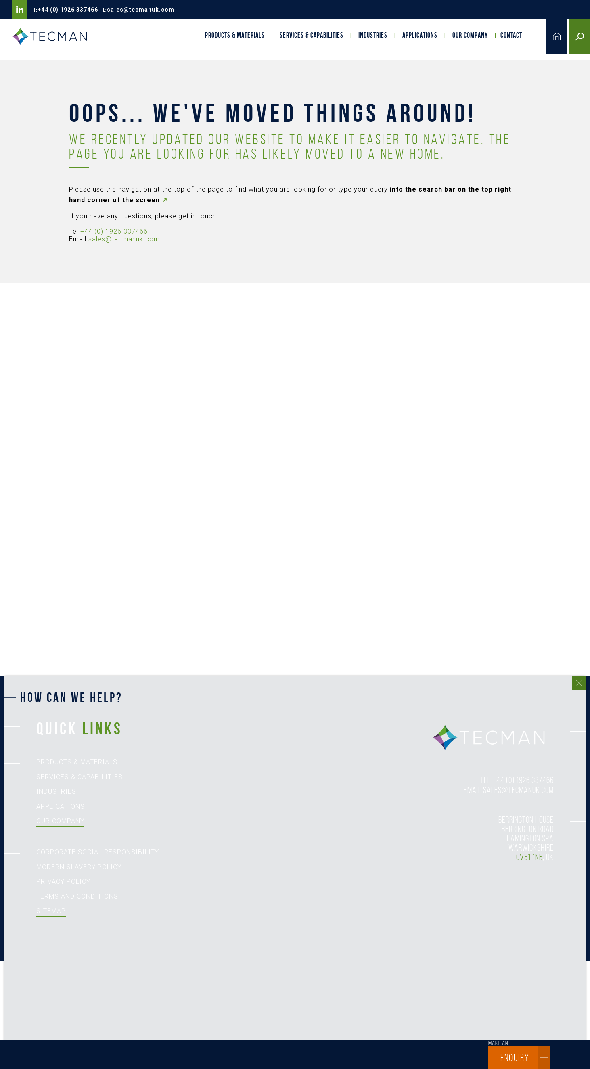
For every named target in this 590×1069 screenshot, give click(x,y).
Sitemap (51, 911)
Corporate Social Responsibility (97, 852)
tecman (493, 738)
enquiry (525, 1057)
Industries (372, 35)
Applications (419, 35)
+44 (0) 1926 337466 (68, 9)
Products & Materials (235, 35)
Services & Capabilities (311, 35)
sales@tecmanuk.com (140, 9)
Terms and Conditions (77, 896)
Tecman (52, 37)
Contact (511, 35)
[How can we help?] (291, 881)
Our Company (470, 35)
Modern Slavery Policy (78, 867)
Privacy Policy (63, 881)
